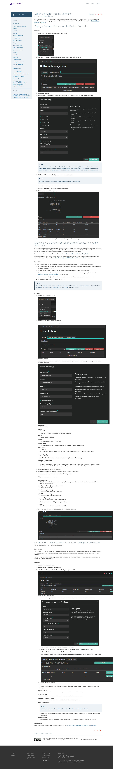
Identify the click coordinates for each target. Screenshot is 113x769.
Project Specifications (18, 86)
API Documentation (31, 757)
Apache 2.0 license (80, 760)
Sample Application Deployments (21, 74)
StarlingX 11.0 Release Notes (20, 82)
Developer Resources (18, 84)
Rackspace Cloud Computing (75, 761)
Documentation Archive (18, 76)
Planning (15, 28)
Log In (97, 3)
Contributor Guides (17, 81)
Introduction (16, 23)
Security (15, 33)
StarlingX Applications (18, 62)
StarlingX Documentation (24, 14)
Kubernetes (19, 70)
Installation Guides (17, 31)
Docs (87, 3)
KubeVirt (15, 52)
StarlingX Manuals (30, 755)
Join (92, 3)
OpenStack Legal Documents (62, 739)
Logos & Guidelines (46, 755)
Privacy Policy (45, 758)
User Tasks (15, 57)
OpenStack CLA (45, 760)
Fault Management (17, 45)
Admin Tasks (16, 54)
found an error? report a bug (89, 739)
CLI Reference (16, 66)
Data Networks (16, 38)
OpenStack (18, 71)
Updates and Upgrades (18, 50)
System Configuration (18, 35)
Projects (13, 755)
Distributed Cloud (17, 68)
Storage (15, 43)
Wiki (28, 758)
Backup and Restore (18, 47)
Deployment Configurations (19, 26)
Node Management (17, 40)
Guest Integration (17, 59)
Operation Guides (17, 78)
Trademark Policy (46, 757)
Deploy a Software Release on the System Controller (25, 94)
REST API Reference (18, 64)
